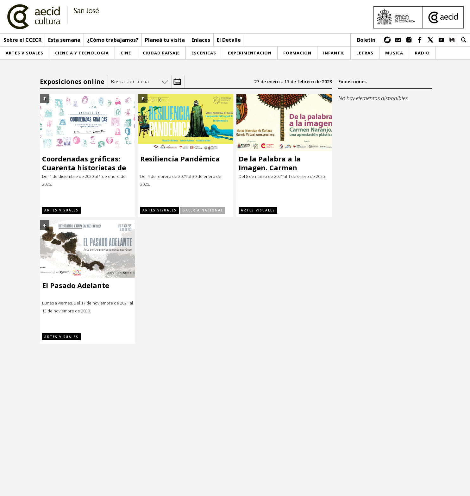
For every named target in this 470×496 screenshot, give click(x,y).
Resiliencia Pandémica (180, 158)
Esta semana (64, 39)
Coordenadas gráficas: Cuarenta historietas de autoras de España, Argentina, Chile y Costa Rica (84, 163)
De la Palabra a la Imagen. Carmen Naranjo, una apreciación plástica (284, 163)
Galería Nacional (202, 210)
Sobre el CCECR (22, 39)
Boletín (366, 39)
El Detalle (229, 39)
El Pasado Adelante (75, 285)
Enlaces (200, 39)
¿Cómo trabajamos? (112, 39)
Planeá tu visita (165, 39)
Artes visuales (61, 210)
